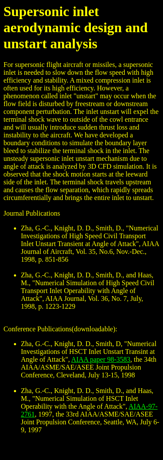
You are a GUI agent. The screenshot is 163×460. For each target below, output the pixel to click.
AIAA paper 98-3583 (100, 359)
